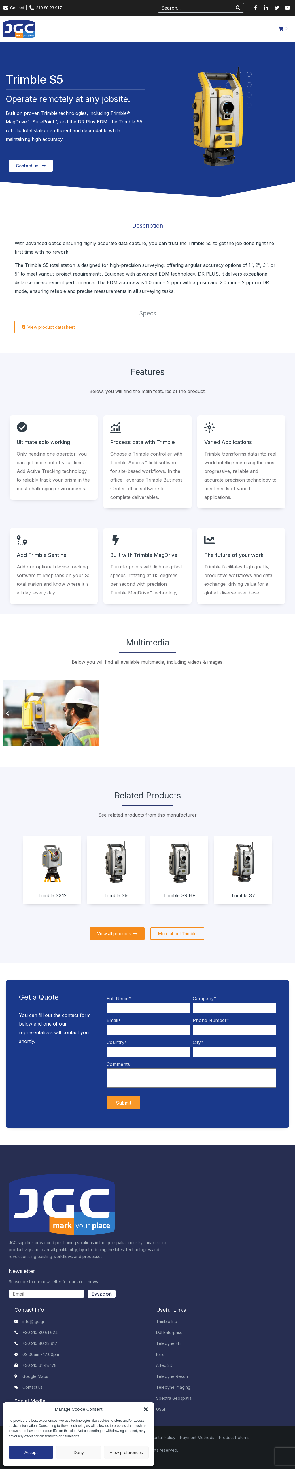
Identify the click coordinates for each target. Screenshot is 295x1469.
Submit (123, 1103)
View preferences (126, 1452)
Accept (31, 1452)
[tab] (147, 225)
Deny (78, 1452)
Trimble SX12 (52, 895)
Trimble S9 (116, 895)
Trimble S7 (243, 895)
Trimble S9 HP (179, 895)
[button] (146, 1409)
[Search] (238, 7)
